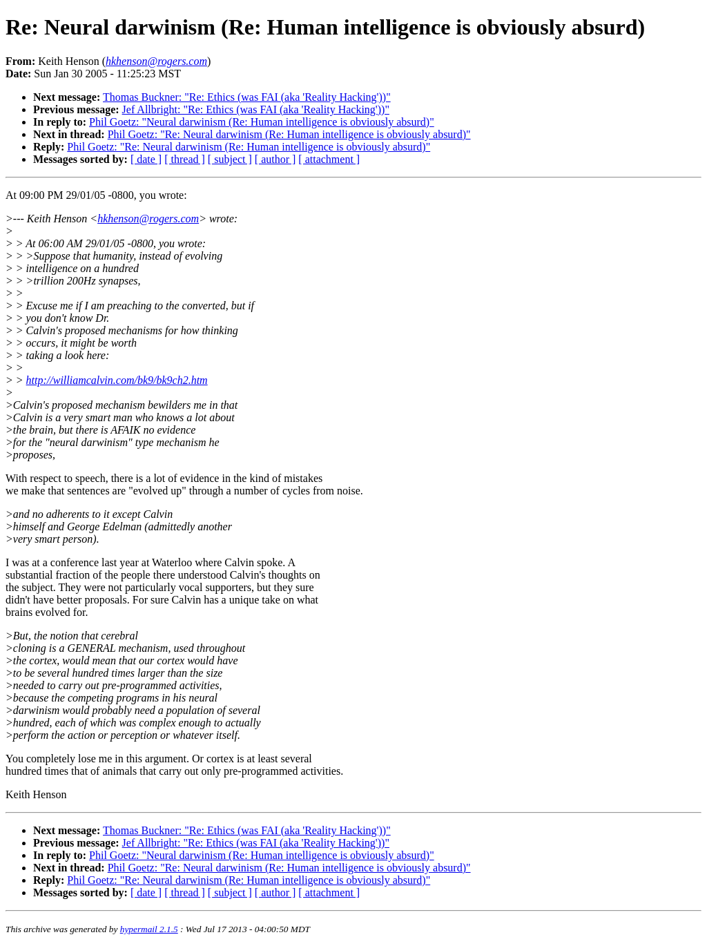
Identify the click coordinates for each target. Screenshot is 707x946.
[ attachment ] (329, 159)
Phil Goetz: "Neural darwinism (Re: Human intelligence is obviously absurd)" (261, 122)
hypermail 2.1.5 (149, 929)
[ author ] (275, 159)
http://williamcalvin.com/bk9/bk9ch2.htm (117, 380)
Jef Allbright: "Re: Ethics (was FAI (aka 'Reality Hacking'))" (255, 109)
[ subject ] (230, 159)
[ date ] (146, 159)
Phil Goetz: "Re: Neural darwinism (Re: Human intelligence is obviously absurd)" (289, 134)
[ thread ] (184, 159)
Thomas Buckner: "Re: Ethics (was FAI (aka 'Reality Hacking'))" (247, 97)
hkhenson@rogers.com (148, 218)
